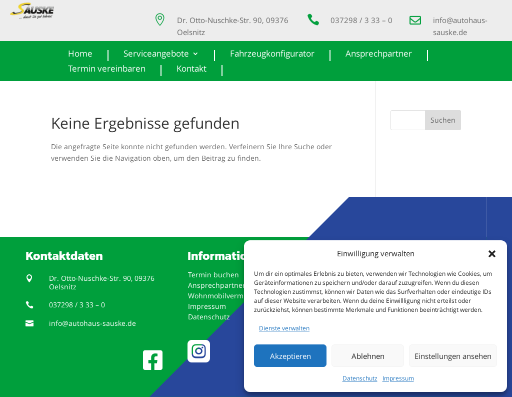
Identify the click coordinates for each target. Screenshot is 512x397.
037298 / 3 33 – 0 (361, 20)
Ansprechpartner (379, 54)
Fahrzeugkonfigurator (272, 54)
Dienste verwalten (284, 328)
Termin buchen (213, 274)
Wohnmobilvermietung (226, 295)
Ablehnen (368, 356)
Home (80, 54)
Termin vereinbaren (107, 69)
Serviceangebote (156, 54)
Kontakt (191, 69)
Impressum (398, 378)
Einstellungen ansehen (453, 356)
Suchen (443, 120)
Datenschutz (360, 378)
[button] (492, 254)
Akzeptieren (290, 356)
